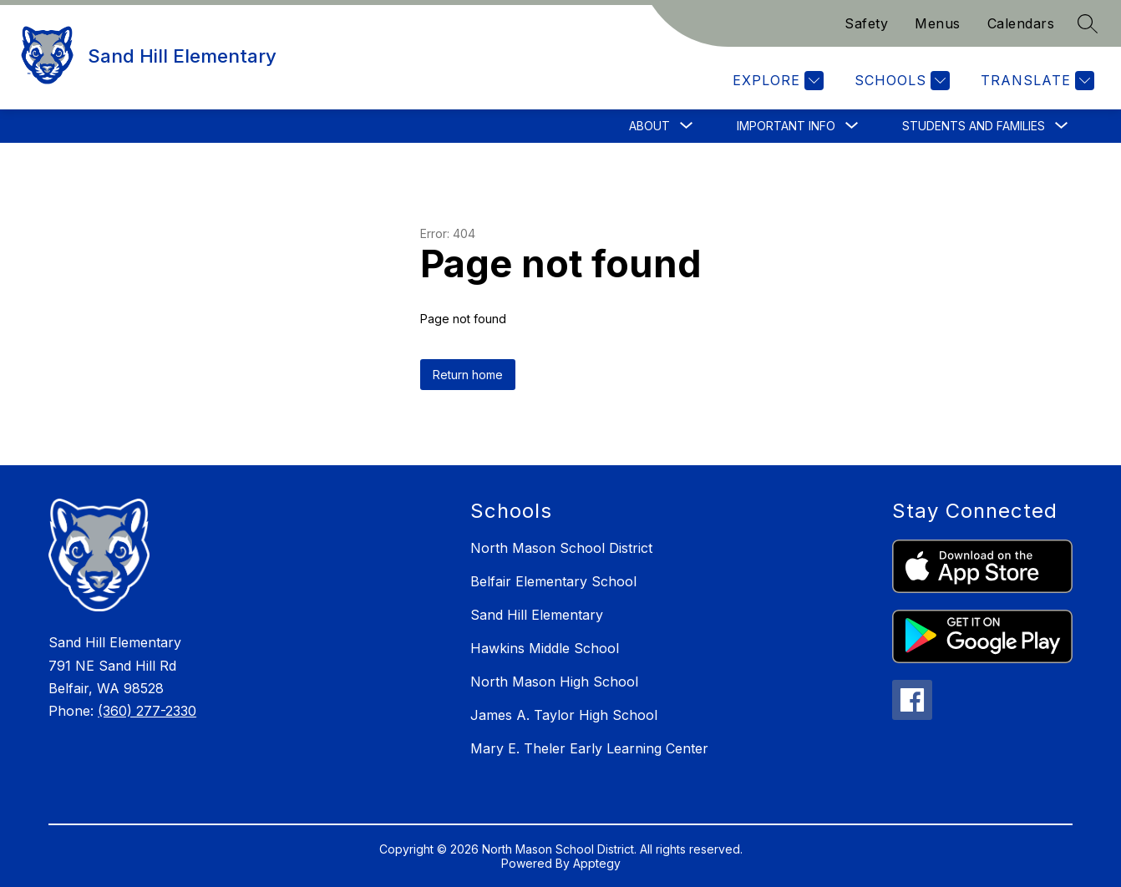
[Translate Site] (1035, 80)
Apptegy (597, 863)
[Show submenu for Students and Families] (973, 126)
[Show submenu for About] (649, 126)
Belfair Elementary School (553, 581)
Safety (866, 23)
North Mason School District (561, 548)
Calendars (1021, 23)
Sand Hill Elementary (536, 614)
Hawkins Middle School (544, 648)
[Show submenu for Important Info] (786, 126)
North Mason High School (554, 681)
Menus (938, 23)
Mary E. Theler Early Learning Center (589, 748)
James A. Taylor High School (563, 715)
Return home (468, 374)
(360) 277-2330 (147, 710)
